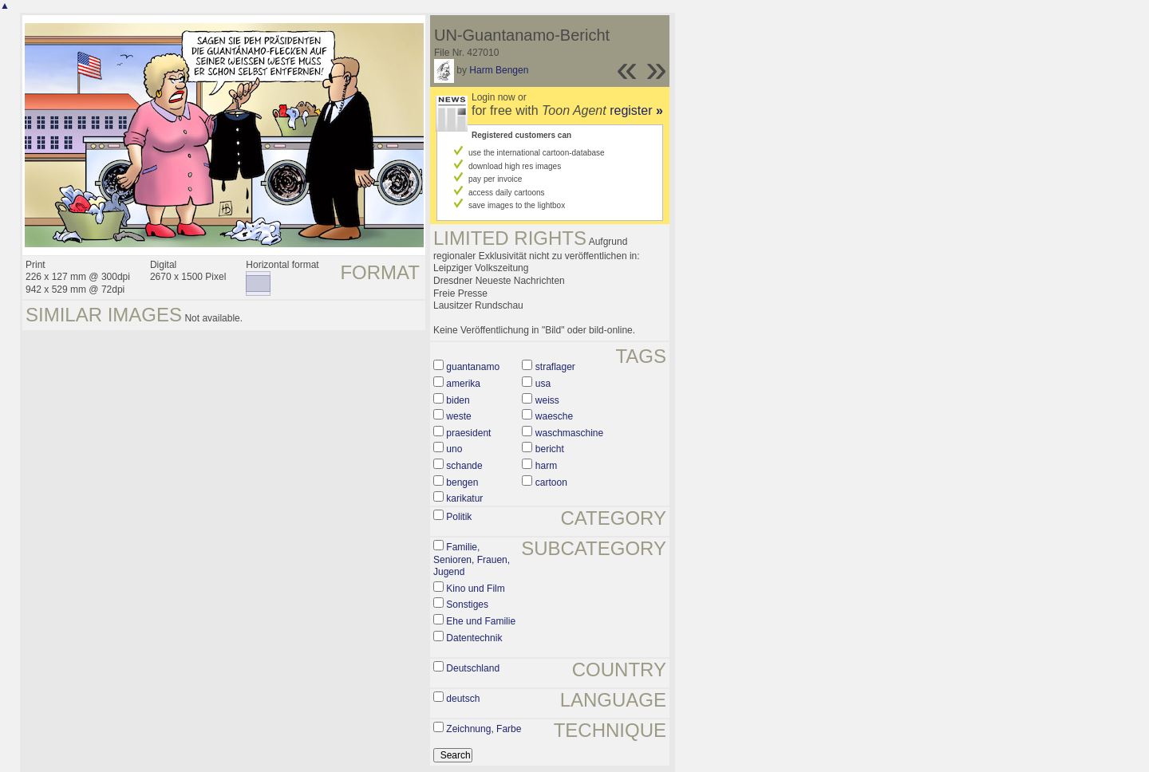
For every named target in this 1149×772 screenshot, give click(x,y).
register (636, 110)
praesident (468, 433)
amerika (463, 383)
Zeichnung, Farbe (483, 729)
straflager (555, 366)
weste (458, 416)
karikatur (464, 498)
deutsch (463, 698)
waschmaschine (569, 433)
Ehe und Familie (480, 621)
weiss (547, 400)
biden (457, 400)
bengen (462, 482)
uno (454, 449)
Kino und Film (475, 588)
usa (543, 383)
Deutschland (472, 668)
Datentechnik (474, 638)
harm (546, 465)
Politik (459, 516)
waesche (554, 416)
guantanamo (472, 366)
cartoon (551, 482)
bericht (549, 449)
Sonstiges (467, 604)
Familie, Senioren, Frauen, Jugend (471, 559)
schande (464, 465)
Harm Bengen (498, 70)
